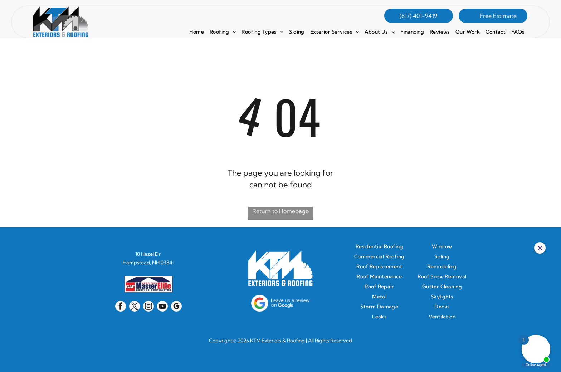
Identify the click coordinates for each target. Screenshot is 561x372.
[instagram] (148, 307)
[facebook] (120, 307)
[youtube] (162, 307)
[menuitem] (196, 32)
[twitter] (134, 307)
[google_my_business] (176, 307)
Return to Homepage (280, 211)
